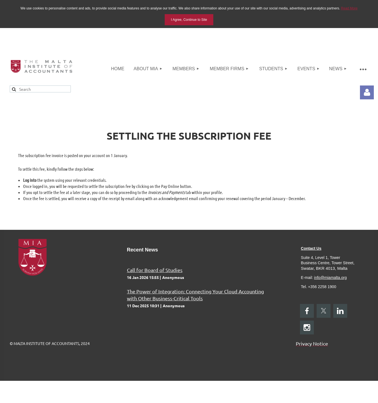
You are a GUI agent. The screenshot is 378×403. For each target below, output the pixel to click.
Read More (349, 8)
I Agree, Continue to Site (189, 20)
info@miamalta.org (330, 277)
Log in (367, 92)
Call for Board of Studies (154, 270)
